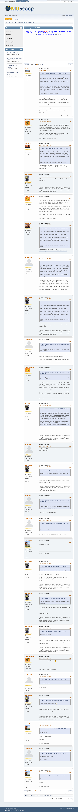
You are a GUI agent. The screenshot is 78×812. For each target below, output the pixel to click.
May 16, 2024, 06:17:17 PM (44, 70)
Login (36, 34)
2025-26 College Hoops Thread (14, 58)
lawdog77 (28, 143)
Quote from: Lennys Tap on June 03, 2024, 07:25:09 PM (54, 728)
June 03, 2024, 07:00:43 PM (45, 466)
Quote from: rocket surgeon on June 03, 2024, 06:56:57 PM (55, 408)
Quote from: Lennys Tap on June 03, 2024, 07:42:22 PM (54, 775)
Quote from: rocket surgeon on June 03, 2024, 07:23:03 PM (55, 700)
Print (70, 64)
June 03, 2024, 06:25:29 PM (45, 197)
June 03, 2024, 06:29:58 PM (45, 224)
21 (42, 64)
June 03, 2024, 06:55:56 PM (45, 341)
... (41, 64)
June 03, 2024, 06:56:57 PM (45, 368)
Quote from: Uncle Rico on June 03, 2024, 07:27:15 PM (54, 753)
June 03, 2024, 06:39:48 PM (45, 298)
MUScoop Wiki (9, 45)
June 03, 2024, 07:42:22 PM (45, 750)
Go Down (26, 64)
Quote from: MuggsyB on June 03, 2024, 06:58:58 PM (53, 470)
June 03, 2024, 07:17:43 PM (45, 628)
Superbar (8, 34)
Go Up (25, 790)
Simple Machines (15, 809)
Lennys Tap (28, 257)
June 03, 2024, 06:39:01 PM (45, 258)
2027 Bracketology (11, 72)
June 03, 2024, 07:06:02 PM (45, 520)
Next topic (70, 793)
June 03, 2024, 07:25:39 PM (45, 697)
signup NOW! (58, 34)
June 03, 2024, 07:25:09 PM (45, 676)
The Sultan (28, 174)
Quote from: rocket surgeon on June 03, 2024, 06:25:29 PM (55, 228)
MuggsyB (28, 444)
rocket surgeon (29, 119)
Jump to (51, 798)
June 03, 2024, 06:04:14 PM (45, 121)
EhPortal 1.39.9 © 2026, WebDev (10, 808)
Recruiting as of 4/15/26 (12, 65)
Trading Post (9, 38)
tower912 (9, 67)
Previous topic (63, 793)
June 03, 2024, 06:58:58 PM (45, 446)
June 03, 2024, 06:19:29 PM (45, 176)
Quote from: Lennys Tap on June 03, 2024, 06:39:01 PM (54, 598)
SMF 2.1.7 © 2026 (7, 809)
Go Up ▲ (72, 808)
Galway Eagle (11, 59)
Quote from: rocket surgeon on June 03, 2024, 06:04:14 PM (55, 148)
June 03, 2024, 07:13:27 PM (45, 563)
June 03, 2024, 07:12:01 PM (45, 541)
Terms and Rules (66, 808)
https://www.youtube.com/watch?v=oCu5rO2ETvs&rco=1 (53, 251)
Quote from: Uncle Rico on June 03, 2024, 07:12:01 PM (54, 631)
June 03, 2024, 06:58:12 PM (45, 405)
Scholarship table (69, 15)
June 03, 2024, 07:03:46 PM (45, 496)
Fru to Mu (9, 52)
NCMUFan (15, 52)
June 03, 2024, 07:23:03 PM (45, 658)
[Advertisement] (48, 48)
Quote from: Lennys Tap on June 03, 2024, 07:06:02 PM (54, 566)
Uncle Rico (28, 540)
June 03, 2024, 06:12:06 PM (45, 145)
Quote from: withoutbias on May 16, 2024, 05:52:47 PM (54, 73)
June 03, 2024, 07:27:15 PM (45, 725)
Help (61, 808)
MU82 (27, 68)
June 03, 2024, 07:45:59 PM (45, 771)
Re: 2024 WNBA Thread (44, 68)
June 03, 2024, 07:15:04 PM (45, 594)
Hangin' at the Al (10, 31)
